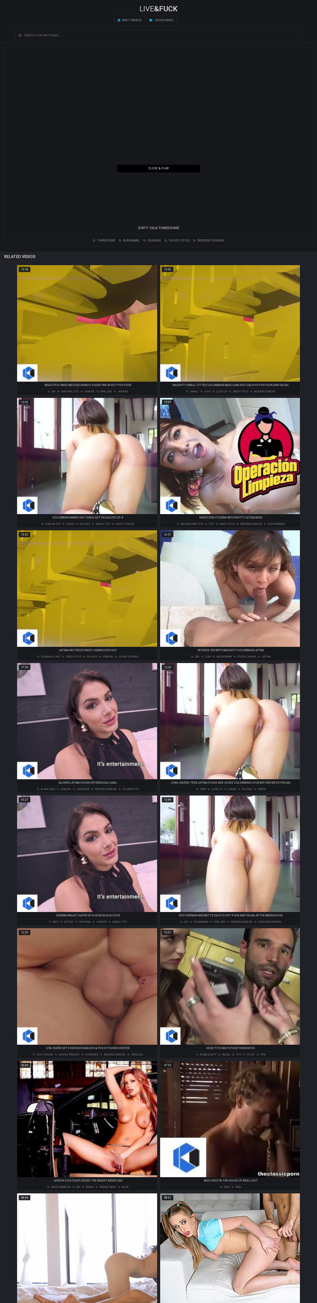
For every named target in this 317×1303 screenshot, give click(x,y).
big (52, 391)
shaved (100, 922)
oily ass (83, 524)
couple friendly (67, 1054)
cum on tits (51, 524)
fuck (205, 391)
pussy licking (245, 656)
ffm (261, 1054)
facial (224, 1054)
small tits (101, 524)
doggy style (177, 240)
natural (83, 922)
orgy (225, 1187)
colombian (199, 922)
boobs (88, 1187)
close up (219, 391)
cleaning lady (48, 656)
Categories (161, 20)
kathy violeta (123, 524)
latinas (121, 391)
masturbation (59, 1187)
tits (209, 524)
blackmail (129, 240)
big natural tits (190, 524)
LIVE (158, 8)
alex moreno (274, 524)
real (237, 1187)
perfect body (105, 1187)
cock (53, 922)
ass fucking (43, 1054)
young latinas (126, 656)
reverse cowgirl (209, 240)
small (192, 391)
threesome (104, 240)
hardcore (81, 789)
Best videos (130, 20)
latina (264, 656)
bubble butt (206, 1054)
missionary (222, 656)
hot (184, 922)
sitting (67, 922)
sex (195, 656)
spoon (260, 789)
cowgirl (87, 391)
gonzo (68, 524)
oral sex (104, 391)
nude (123, 1187)
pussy (249, 1054)
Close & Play (158, 168)
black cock (46, 789)
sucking (152, 240)
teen (201, 789)
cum (206, 656)
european (89, 1054)
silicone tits (129, 789)
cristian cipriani (267, 922)
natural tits (68, 391)
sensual (135, 1054)
